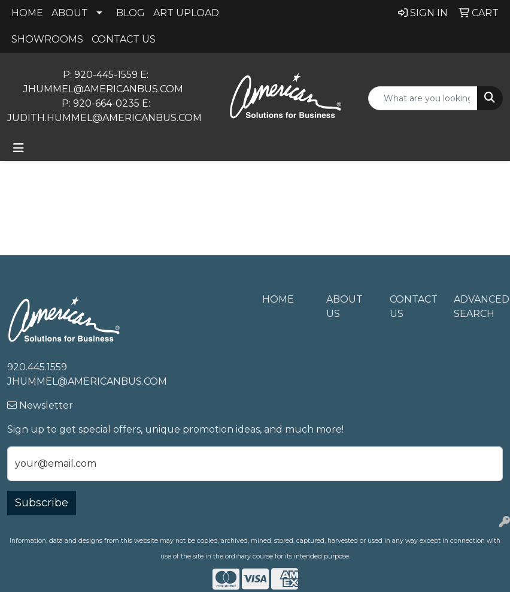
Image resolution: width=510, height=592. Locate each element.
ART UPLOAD (186, 13)
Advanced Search (478, 306)
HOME (27, 13)
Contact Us (414, 306)
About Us (344, 306)
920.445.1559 (37, 367)
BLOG (130, 13)
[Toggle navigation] (18, 148)
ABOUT (69, 13)
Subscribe (41, 502)
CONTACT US (124, 39)
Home (278, 299)
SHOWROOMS (47, 39)
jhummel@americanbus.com (104, 89)
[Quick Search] (423, 98)
